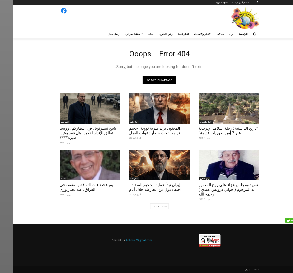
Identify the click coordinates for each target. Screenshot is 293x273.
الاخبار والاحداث (193, 122)
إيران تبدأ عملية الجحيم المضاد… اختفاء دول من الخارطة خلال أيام (142, 187)
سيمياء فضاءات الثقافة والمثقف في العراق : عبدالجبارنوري (75, 187)
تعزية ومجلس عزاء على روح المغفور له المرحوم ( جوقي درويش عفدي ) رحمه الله (215, 189)
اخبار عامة (121, 122)
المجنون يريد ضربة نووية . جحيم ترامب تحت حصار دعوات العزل (141, 130)
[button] (241, 34)
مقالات (50, 178)
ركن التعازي (191, 178)
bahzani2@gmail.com (126, 240)
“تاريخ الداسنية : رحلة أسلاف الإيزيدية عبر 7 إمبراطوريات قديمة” (215, 130)
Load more (147, 206)
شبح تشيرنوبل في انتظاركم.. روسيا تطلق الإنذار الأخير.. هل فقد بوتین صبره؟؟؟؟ (75, 133)
